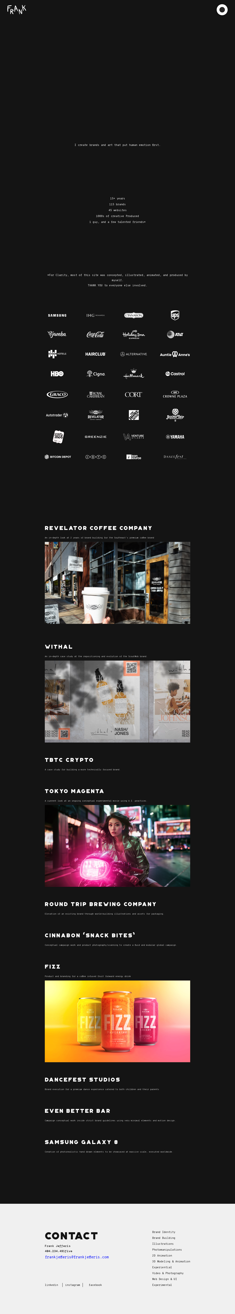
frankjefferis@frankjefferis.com (77, 1257)
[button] (222, 9)
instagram (72, 1285)
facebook (95, 1285)
